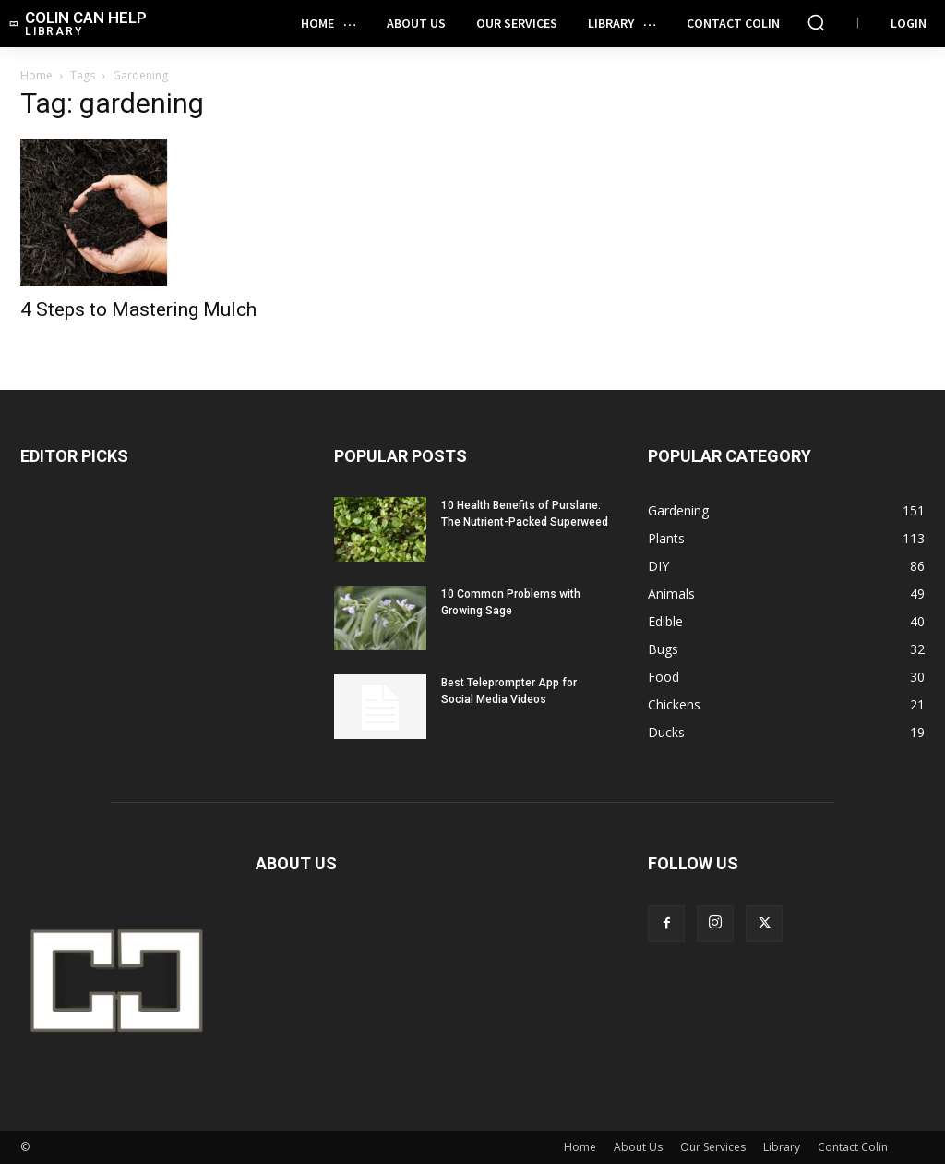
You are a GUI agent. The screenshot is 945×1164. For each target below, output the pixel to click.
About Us (638, 1147)
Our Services (713, 1147)
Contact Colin (853, 1147)
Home (36, 75)
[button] (816, 22)
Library (781, 1147)
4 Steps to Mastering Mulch (138, 309)
